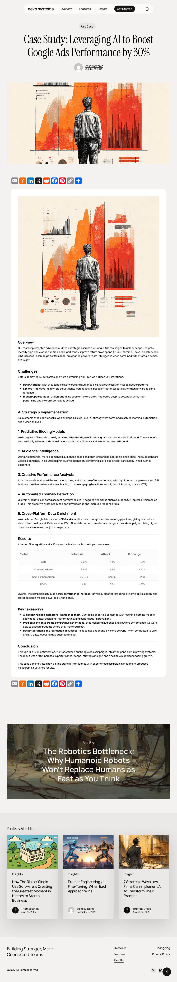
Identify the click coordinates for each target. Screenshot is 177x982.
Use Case (87, 26)
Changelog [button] (163, 948)
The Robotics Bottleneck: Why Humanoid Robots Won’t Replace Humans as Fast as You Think (88, 761)
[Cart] (147, 9)
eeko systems (41, 9)
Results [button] (119, 960)
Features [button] (119, 954)
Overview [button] (120, 948)
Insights (17, 874)
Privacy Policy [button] (161, 954)
